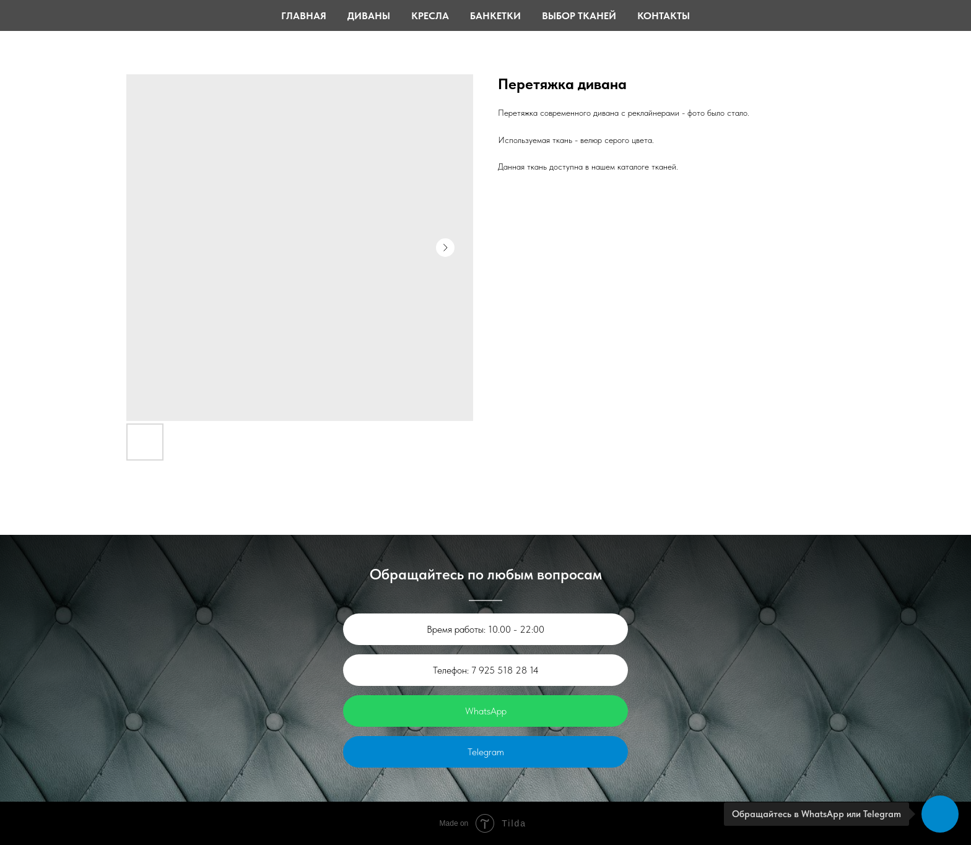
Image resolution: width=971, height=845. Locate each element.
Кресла (430, 16)
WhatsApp (486, 711)
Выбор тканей (579, 16)
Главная (303, 16)
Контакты (663, 16)
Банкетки (495, 16)
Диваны (368, 16)
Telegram (486, 752)
